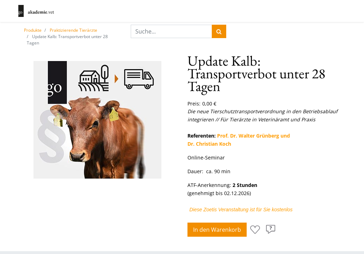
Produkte (33, 30)
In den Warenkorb (217, 230)
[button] (255, 229)
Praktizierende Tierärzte (73, 30)
